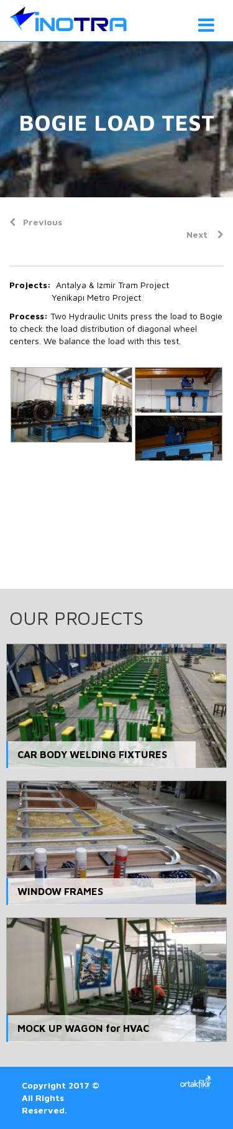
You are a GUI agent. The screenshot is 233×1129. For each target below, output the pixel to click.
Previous (35, 222)
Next (205, 234)
